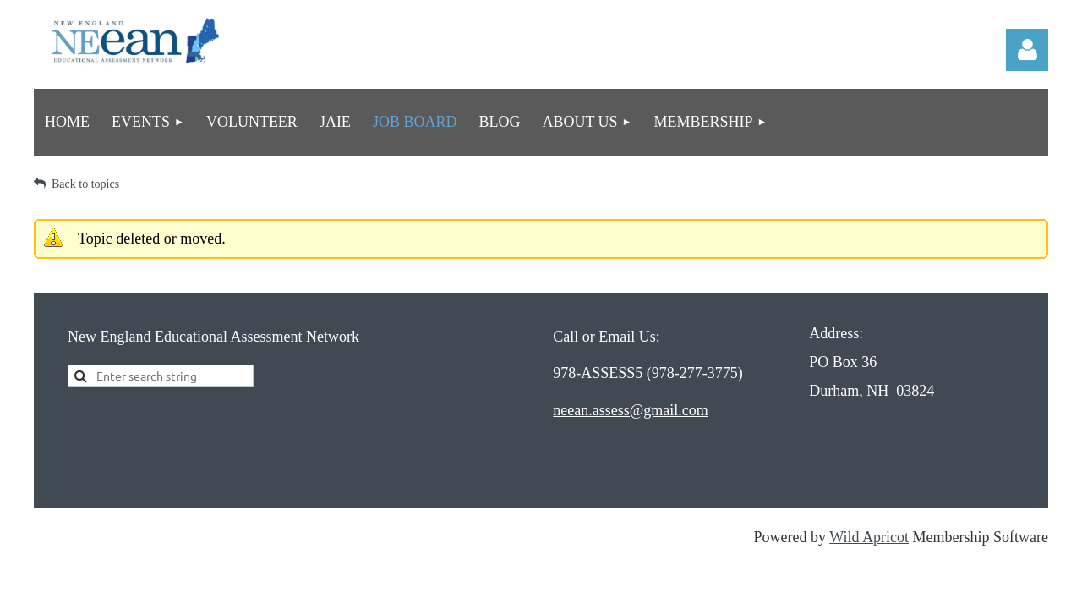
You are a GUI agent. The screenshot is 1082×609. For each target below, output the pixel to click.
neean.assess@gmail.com (630, 410)
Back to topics (85, 184)
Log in (1027, 50)
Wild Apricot (869, 537)
